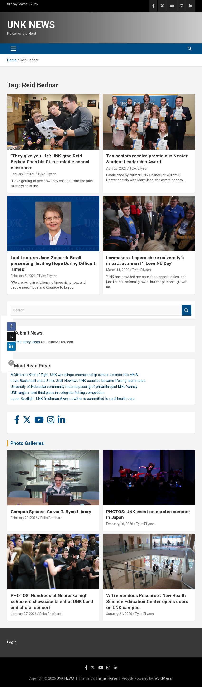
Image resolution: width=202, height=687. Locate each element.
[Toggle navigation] (13, 48)
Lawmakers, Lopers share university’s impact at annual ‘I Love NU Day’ (145, 260)
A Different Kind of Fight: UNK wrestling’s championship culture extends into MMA (74, 375)
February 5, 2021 (23, 276)
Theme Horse (106, 678)
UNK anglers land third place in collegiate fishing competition (58, 392)
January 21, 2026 (119, 614)
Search (186, 310)
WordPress (163, 678)
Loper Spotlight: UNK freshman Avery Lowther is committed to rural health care (73, 398)
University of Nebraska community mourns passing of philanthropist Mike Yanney (74, 387)
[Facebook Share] (11, 326)
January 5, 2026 (23, 174)
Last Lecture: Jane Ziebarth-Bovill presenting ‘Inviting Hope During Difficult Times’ (53, 263)
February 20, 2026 (24, 518)
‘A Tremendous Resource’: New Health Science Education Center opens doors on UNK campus (147, 601)
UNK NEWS (31, 24)
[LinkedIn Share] (11, 346)
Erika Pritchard (51, 518)
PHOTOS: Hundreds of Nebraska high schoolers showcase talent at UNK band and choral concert (52, 601)
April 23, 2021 (116, 168)
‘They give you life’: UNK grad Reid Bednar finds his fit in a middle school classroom (50, 161)
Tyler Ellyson (47, 174)
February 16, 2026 (119, 524)
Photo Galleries (27, 443)
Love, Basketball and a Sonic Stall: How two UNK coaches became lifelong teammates (78, 381)
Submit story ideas (25, 342)
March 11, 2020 (117, 270)
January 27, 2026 (24, 614)
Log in (12, 642)
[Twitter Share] (11, 336)
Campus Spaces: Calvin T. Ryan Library (51, 511)
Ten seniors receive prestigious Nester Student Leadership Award (147, 159)
